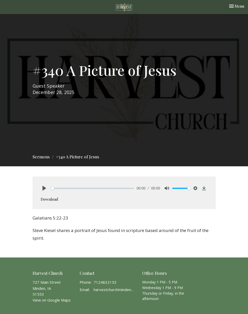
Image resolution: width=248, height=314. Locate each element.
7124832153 (105, 282)
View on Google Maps (52, 300)
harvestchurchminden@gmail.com (115, 289)
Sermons (41, 156)
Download (49, 199)
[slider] (92, 188)
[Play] (44, 188)
